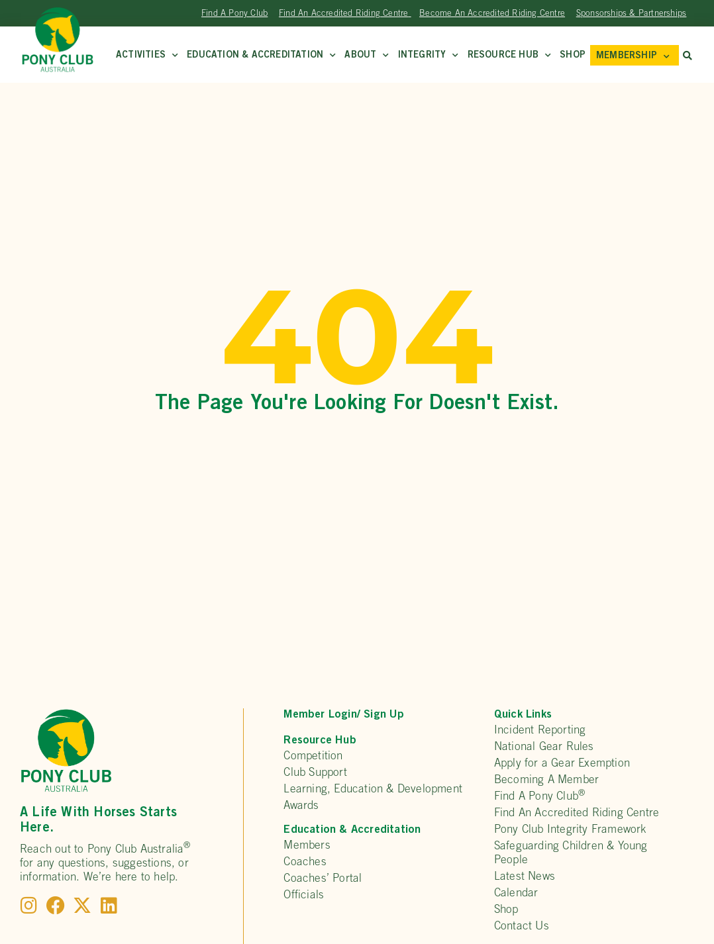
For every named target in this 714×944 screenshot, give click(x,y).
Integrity (428, 56)
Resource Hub (510, 56)
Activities (147, 56)
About (366, 56)
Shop (573, 55)
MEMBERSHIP (633, 56)
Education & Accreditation (261, 56)
